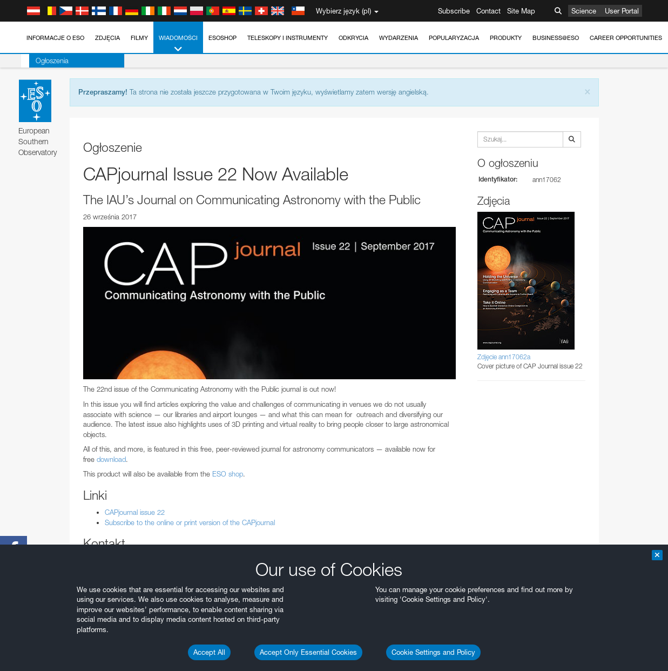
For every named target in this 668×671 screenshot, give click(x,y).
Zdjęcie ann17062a (503, 357)
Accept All (209, 652)
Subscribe (454, 10)
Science (583, 10)
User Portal (622, 10)
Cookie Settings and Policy (433, 652)
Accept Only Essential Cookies (308, 652)
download (111, 459)
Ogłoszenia (44, 60)
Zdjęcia (107, 38)
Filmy (139, 38)
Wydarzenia (398, 38)
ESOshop (222, 38)
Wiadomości (178, 44)
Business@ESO (555, 38)
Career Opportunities (626, 38)
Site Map (521, 10)
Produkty (506, 38)
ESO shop (227, 473)
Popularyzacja (454, 38)
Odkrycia (353, 38)
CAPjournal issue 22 (135, 512)
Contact (488, 10)
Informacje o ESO (55, 38)
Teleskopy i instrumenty (287, 38)
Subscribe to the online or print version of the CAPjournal (190, 522)
